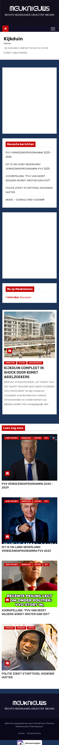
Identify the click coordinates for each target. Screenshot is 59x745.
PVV (46, 438)
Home (7, 43)
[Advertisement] (29, 100)
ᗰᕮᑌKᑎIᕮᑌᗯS (29, 8)
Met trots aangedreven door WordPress (25, 723)
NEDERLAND (10, 363)
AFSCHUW (9, 628)
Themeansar (36, 726)
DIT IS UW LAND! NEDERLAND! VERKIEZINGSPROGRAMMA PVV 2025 (26, 549)
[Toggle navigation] (53, 28)
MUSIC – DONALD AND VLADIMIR (25, 199)
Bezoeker (18, 297)
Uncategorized (35, 363)
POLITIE (31, 628)
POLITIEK (22, 363)
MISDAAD (21, 628)
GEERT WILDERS (12, 438)
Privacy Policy (34, 733)
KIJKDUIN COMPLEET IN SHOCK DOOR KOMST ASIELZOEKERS (24, 372)
